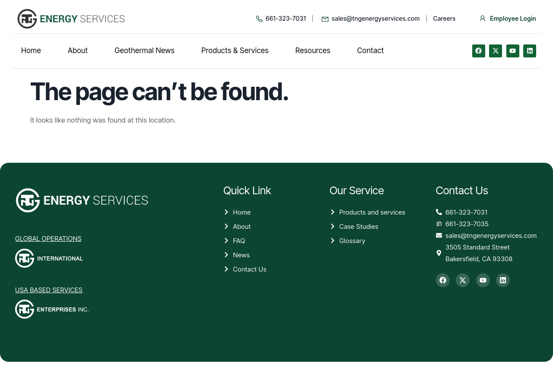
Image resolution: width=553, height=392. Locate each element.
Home (31, 50)
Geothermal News (144, 50)
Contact (370, 50)
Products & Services (235, 50)
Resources (313, 50)
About (78, 50)
